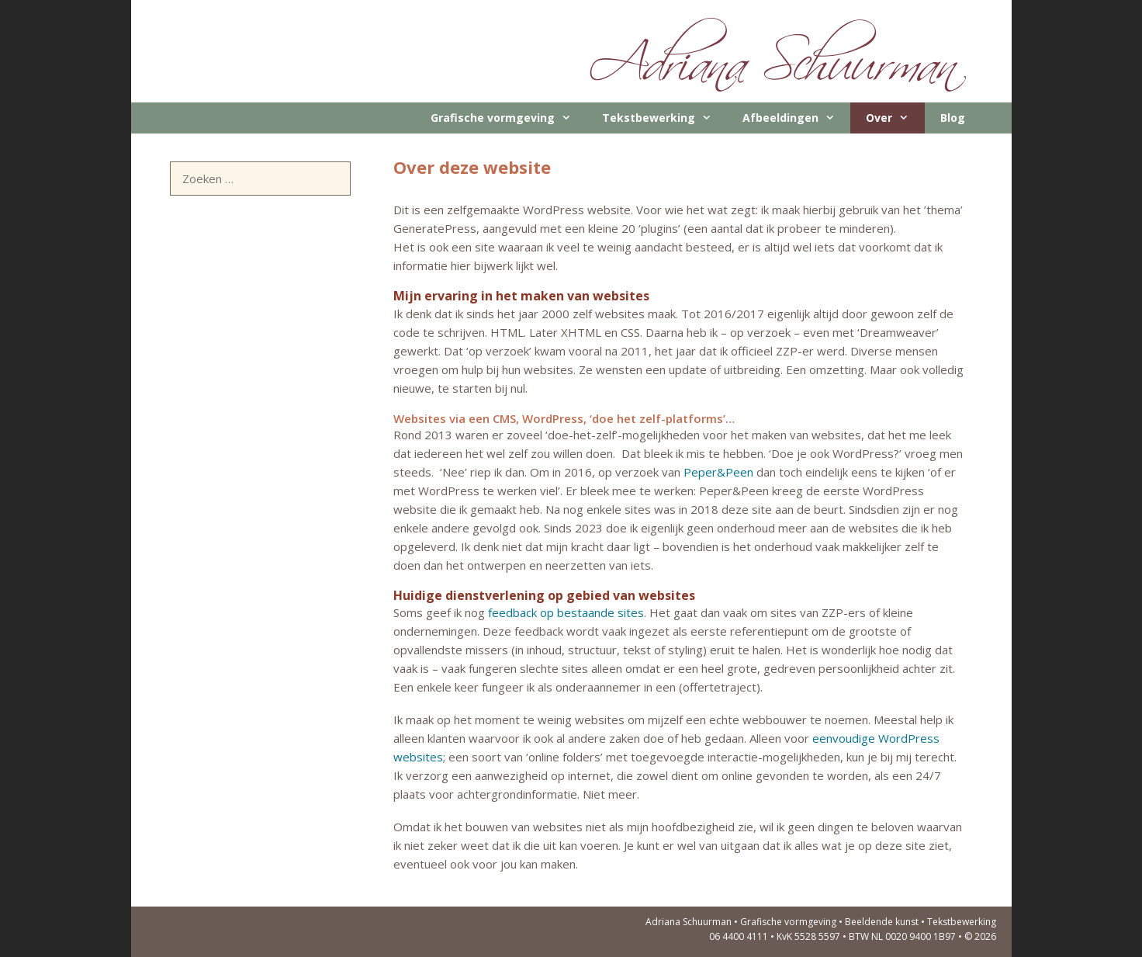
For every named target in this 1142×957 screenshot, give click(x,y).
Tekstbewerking (664, 117)
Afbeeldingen (796, 117)
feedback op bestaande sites (566, 612)
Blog (952, 117)
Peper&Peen (718, 472)
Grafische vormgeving (509, 117)
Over (895, 117)
